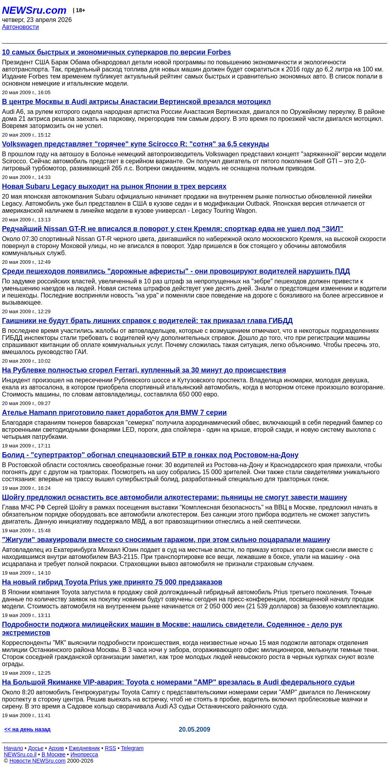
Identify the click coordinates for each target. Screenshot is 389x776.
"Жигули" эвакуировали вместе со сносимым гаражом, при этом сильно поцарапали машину (166, 540)
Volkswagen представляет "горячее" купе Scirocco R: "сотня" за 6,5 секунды (135, 144)
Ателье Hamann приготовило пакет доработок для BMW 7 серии (114, 412)
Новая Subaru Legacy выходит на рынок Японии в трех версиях (114, 186)
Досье (36, 748)
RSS (110, 748)
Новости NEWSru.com (37, 761)
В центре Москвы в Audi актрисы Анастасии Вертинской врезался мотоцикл (136, 102)
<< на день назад (27, 729)
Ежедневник (84, 748)
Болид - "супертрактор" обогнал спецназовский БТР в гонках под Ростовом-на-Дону (150, 455)
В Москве (53, 754)
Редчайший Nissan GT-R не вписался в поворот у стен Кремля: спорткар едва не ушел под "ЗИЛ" (172, 229)
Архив (56, 748)
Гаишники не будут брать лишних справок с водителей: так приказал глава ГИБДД (147, 321)
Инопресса (84, 754)
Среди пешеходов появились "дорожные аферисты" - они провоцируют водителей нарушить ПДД (176, 271)
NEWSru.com (34, 10)
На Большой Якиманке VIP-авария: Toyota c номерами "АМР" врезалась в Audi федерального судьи (178, 682)
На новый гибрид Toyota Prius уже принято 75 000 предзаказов (112, 582)
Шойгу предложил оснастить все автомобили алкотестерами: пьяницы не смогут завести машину (174, 497)
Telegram (132, 748)
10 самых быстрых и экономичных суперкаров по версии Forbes (116, 52)
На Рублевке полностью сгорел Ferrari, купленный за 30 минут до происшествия (144, 370)
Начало (13, 748)
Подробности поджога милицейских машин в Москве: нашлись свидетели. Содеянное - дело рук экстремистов (172, 629)
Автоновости (20, 27)
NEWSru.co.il (20, 754)
